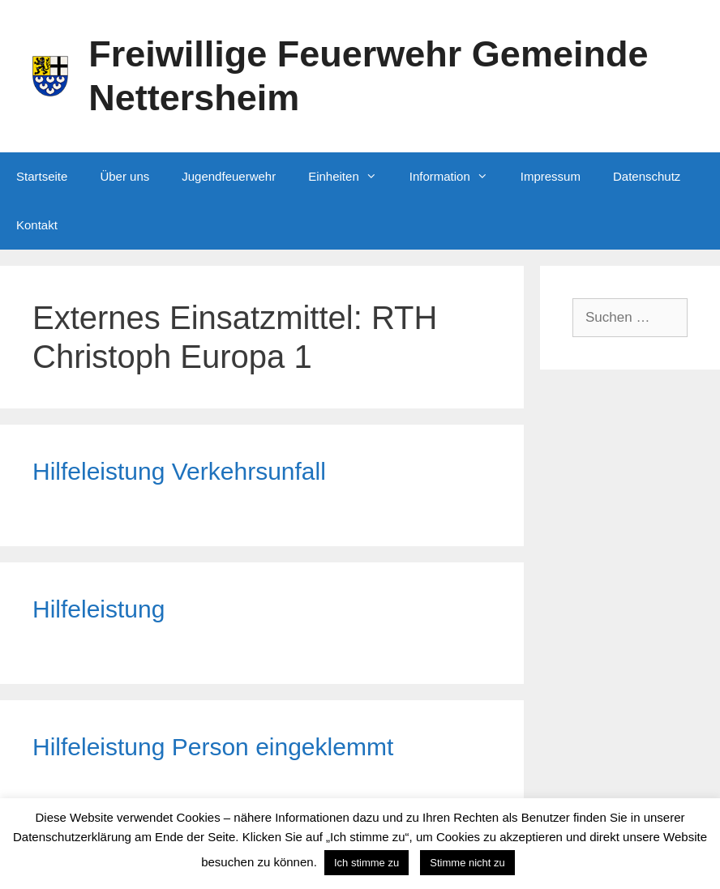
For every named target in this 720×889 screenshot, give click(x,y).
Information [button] (456, 176)
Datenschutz (646, 176)
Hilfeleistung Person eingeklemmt (212, 746)
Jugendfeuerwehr (229, 176)
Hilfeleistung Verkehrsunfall (179, 471)
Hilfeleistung (98, 609)
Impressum (551, 176)
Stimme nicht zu (467, 863)
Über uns (124, 176)
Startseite (41, 176)
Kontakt (37, 225)
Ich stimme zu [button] (366, 863)
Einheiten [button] (350, 176)
